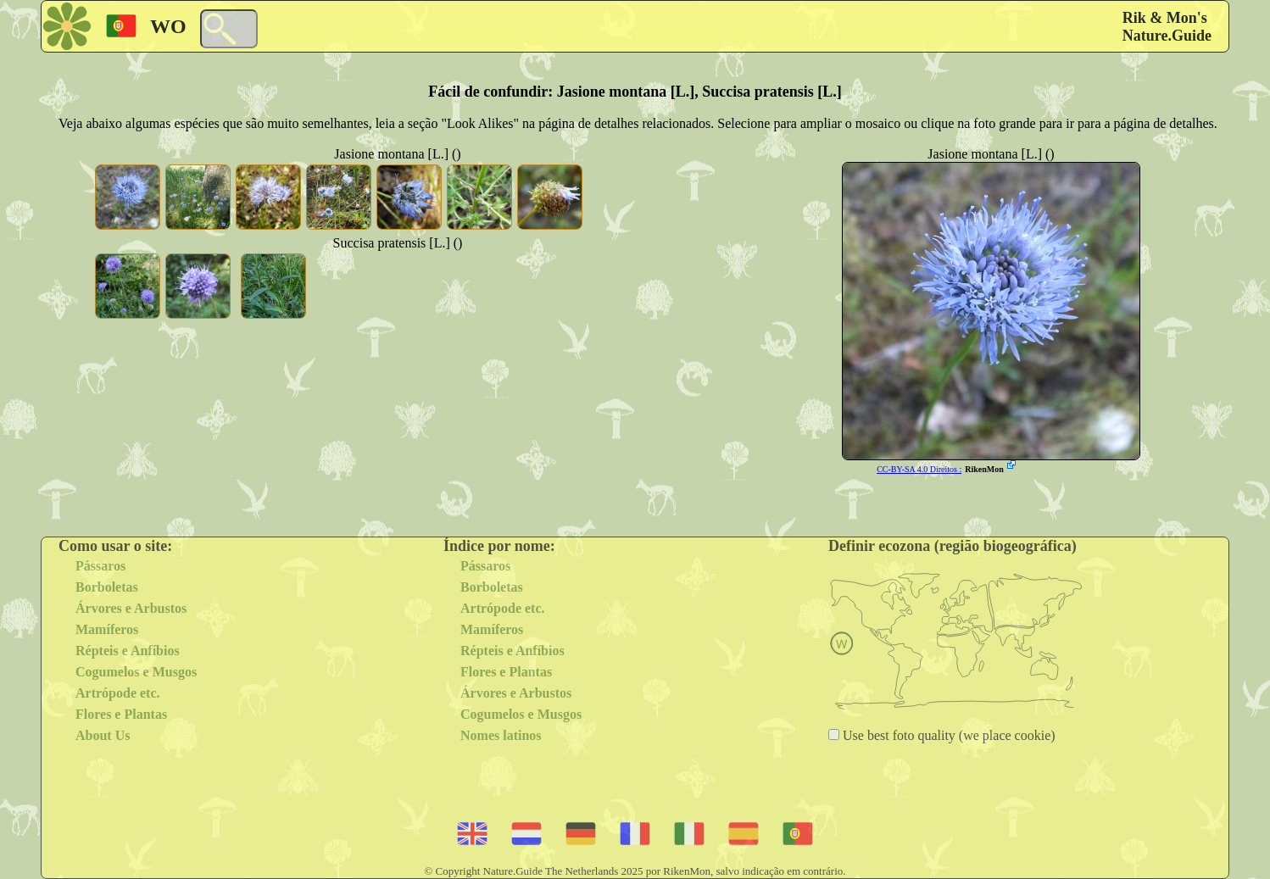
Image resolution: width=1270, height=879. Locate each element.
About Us (102, 735)
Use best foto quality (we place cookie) (947, 735)
